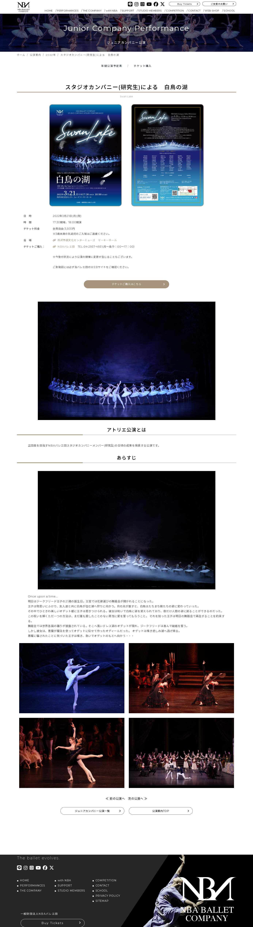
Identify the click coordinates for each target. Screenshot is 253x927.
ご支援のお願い (219, 4)
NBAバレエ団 (66, 246)
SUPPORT (128, 10)
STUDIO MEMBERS (150, 10)
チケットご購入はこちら (126, 283)
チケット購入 (143, 66)
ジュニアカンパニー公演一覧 (92, 810)
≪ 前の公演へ (115, 798)
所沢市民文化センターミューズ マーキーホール (87, 240)
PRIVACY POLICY (108, 895)
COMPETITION (175, 10)
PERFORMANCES (68, 10)
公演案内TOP (160, 810)
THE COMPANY (92, 10)
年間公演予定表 (111, 66)
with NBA (111, 10)
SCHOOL (229, 10)
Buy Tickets (184, 4)
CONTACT (194, 10)
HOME (49, 10)
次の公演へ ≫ (137, 798)
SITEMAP (102, 900)
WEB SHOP (212, 10)
